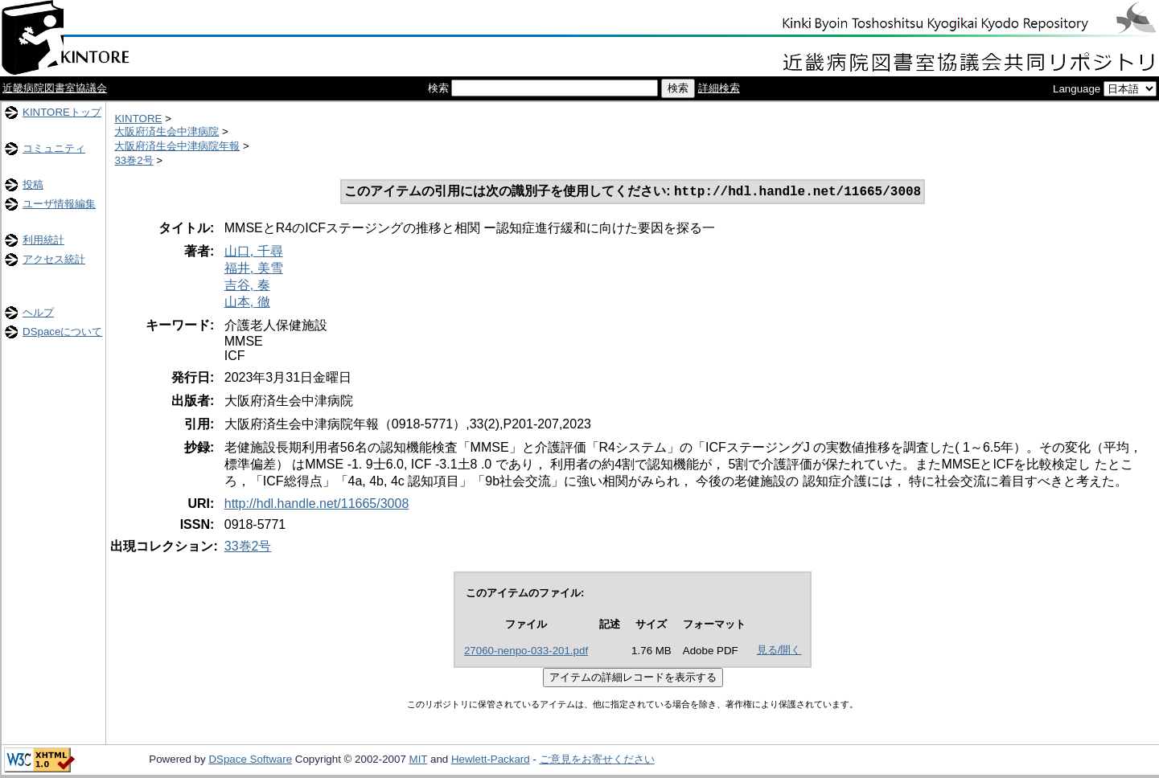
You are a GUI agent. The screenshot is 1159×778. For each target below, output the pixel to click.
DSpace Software (250, 761)
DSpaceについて (62, 332)
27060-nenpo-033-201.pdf (526, 652)
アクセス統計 (54, 259)
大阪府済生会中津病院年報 (177, 146)
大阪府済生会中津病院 (166, 131)
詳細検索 (719, 88)
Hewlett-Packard (490, 761)
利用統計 (43, 240)
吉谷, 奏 (247, 286)
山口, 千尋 (253, 253)
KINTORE (138, 119)
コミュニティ (54, 148)
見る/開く (779, 651)
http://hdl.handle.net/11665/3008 (316, 505)
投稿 (33, 184)
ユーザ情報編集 (59, 204)
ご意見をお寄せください (597, 761)
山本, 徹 (247, 303)
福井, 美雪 (253, 269)
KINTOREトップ (62, 112)
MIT (418, 761)
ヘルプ (38, 312)
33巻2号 (133, 160)
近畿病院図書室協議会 (54, 88)
